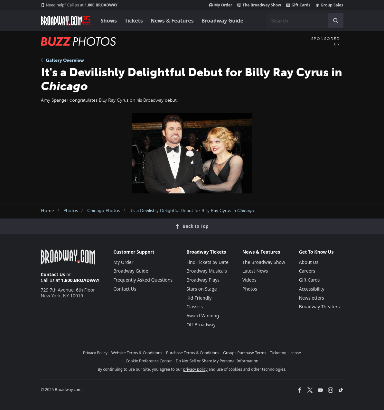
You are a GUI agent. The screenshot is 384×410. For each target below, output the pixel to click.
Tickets (134, 20)
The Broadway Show (259, 5)
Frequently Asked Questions (143, 280)
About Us (308, 262)
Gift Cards (298, 5)
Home (47, 210)
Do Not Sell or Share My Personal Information (217, 361)
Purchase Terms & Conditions (192, 353)
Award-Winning (202, 315)
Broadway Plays (203, 280)
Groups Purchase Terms (244, 353)
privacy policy (195, 369)
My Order (220, 5)
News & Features (172, 20)
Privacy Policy (95, 353)
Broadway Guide (222, 20)
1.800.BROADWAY (79, 5)
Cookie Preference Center (149, 361)
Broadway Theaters (319, 306)
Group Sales (329, 5)
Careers (307, 271)
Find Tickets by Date (207, 262)
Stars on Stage (201, 289)
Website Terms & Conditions (136, 353)
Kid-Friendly (198, 298)
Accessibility (311, 289)
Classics (194, 306)
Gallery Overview (62, 60)
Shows (109, 20)
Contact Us (53, 274)
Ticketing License (285, 353)
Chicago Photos (103, 210)
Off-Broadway (201, 324)
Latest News (255, 271)
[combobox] (304, 20)
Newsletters (311, 298)
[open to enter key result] (335, 20)
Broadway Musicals (206, 271)
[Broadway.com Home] (65, 20)
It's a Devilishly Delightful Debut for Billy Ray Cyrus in (191, 210)
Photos (70, 210)
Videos (249, 280)
